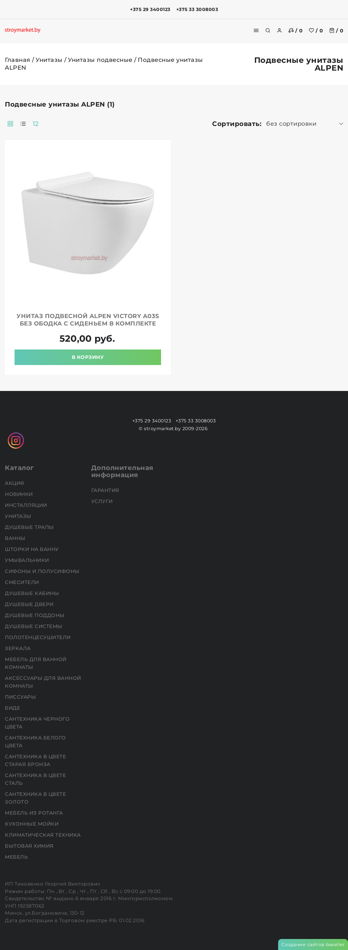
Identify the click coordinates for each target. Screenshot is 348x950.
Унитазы (49, 59)
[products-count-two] (10, 123)
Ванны (16, 538)
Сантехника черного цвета (37, 723)
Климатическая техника (43, 835)
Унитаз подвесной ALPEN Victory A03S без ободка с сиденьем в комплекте (87, 320)
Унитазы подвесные (100, 59)
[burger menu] (256, 30)
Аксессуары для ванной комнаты (43, 682)
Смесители (22, 582)
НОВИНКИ (19, 494)
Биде (13, 708)
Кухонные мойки (32, 824)
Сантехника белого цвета (35, 742)
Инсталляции (27, 505)
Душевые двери (30, 604)
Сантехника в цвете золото (35, 798)
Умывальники (27, 560)
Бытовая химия (30, 846)
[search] (267, 30)
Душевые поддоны (35, 615)
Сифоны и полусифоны (43, 571)
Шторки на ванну (32, 549)
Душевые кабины (32, 593)
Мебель (17, 857)
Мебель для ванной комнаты (36, 663)
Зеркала (18, 648)
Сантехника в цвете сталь (35, 779)
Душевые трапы (30, 527)
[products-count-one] (22, 123)
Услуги (102, 501)
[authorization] (279, 30)
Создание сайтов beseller (313, 944)
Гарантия (106, 490)
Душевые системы (34, 626)
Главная (17, 59)
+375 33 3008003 (197, 9)
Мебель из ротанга (34, 813)
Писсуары (21, 697)
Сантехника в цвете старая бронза (35, 760)
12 (36, 124)
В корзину (88, 357)
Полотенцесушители (38, 637)
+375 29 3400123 (150, 9)
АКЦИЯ (15, 483)
